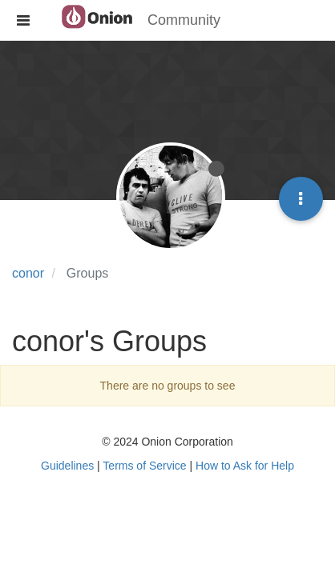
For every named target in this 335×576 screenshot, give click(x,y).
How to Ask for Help (245, 465)
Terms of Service (144, 465)
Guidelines (67, 465)
